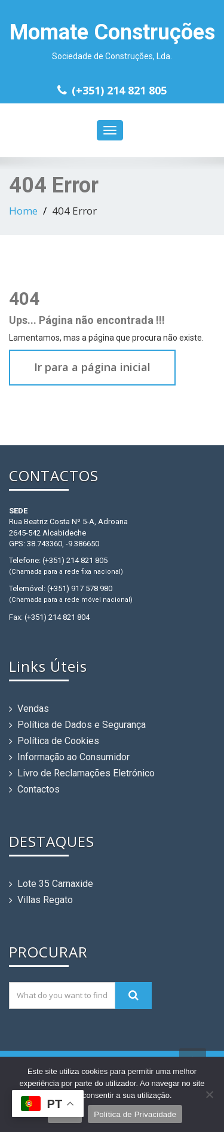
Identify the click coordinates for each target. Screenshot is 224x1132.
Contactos (38, 789)
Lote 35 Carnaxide (55, 883)
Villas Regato (45, 899)
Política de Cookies (58, 740)
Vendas (33, 708)
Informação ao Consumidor (73, 757)
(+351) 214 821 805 (119, 90)
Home (23, 211)
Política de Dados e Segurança (81, 724)
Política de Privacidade (135, 1114)
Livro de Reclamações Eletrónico (86, 773)
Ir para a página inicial (92, 367)
